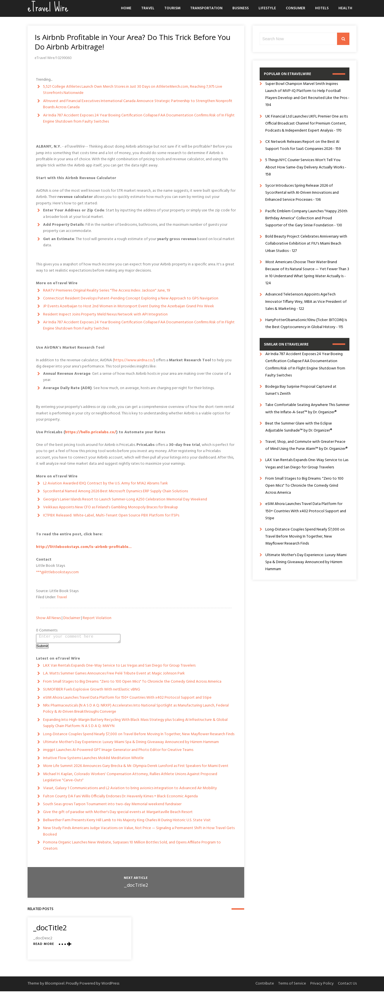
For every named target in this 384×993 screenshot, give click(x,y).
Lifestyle (267, 8)
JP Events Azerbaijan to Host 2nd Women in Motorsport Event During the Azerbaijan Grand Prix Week (128, 306)
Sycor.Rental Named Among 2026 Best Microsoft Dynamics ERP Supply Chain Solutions (115, 491)
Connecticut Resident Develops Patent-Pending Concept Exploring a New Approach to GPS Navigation (130, 298)
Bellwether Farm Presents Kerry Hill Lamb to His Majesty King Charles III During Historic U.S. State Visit (127, 822)
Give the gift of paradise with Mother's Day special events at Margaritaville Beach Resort (118, 814)
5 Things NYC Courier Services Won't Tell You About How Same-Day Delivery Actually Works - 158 (305, 167)
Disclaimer (71, 618)
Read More (43, 946)
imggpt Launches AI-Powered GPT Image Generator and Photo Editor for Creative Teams (118, 751)
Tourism (172, 8)
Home (126, 8)
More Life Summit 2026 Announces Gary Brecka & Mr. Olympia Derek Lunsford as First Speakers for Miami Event (135, 767)
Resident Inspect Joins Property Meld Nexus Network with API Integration (105, 314)
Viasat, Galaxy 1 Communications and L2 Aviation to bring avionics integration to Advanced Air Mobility (130, 790)
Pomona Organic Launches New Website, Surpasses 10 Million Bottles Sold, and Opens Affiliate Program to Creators (132, 847)
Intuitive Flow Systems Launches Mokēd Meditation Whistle (93, 760)
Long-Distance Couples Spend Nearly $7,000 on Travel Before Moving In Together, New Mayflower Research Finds (138, 736)
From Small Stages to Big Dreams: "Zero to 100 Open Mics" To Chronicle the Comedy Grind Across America (132, 683)
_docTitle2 (136, 887)
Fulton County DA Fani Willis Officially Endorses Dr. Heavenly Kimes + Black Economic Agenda (120, 798)
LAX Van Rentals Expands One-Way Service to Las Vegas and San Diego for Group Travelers (119, 667)
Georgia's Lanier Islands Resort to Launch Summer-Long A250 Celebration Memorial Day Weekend (125, 499)
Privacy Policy (322, 985)
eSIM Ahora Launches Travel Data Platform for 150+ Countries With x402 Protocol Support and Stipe (127, 699)
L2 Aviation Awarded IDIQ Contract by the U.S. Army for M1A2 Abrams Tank (105, 483)
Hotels (322, 8)
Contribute (264, 985)
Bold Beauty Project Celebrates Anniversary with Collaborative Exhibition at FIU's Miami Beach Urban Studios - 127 (306, 243)
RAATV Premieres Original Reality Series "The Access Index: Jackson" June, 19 (106, 290)
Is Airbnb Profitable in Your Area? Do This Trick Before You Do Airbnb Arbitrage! (132, 42)
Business (240, 8)
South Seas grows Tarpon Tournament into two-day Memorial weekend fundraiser (112, 806)
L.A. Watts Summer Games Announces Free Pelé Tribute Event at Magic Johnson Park (114, 675)
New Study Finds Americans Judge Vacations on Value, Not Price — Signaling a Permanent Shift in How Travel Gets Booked (139, 833)
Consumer (295, 8)
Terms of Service (292, 985)
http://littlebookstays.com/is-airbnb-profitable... (84, 547)
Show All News (48, 618)
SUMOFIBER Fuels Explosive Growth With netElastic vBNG (91, 691)
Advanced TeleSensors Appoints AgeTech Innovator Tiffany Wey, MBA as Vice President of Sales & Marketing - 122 (306, 301)
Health (345, 8)
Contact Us (347, 985)
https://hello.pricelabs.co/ (90, 432)
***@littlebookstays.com (57, 572)
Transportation (206, 8)
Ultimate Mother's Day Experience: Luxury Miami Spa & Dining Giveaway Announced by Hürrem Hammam (131, 744)
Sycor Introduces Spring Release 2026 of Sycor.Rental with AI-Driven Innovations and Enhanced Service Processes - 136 (302, 192)
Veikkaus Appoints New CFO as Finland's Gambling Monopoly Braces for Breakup (110, 507)
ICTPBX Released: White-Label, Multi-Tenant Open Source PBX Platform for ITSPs (111, 515)
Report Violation (97, 618)
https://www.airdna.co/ (134, 360)
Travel (147, 8)
